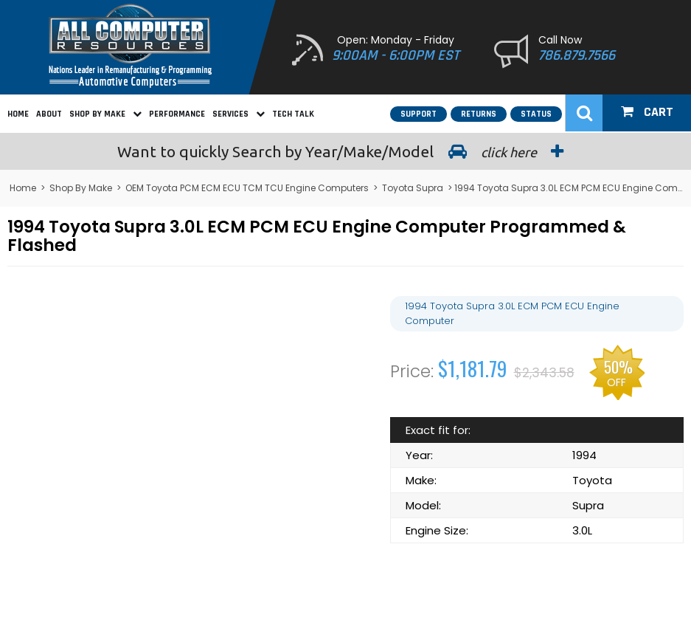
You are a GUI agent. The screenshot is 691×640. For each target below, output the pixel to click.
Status (536, 114)
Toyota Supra (412, 188)
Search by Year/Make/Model (345, 151)
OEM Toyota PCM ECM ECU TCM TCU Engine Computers (247, 188)
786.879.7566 (576, 55)
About (49, 114)
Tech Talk (293, 114)
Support (418, 114)
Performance (177, 114)
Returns (478, 114)
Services (238, 114)
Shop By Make (105, 114)
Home (18, 114)
